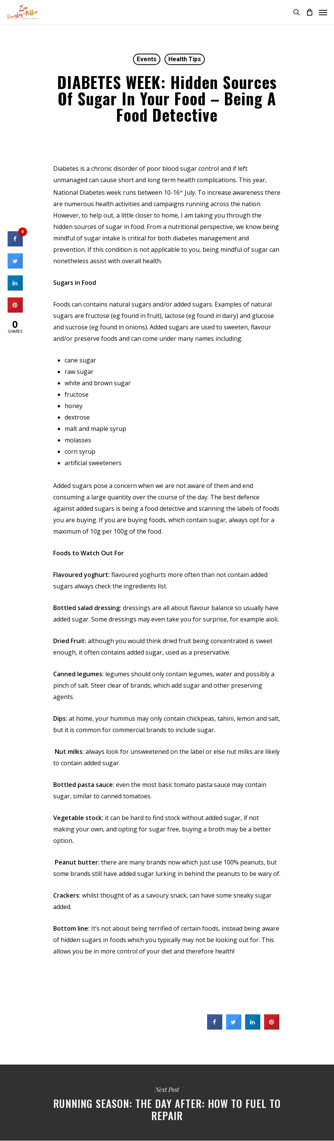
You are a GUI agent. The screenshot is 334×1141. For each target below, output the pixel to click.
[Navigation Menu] (323, 12)
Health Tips (184, 59)
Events (147, 59)
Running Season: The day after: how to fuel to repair (167, 1103)
